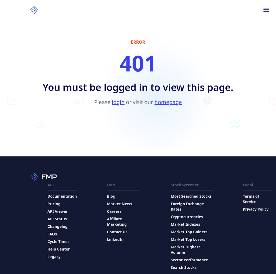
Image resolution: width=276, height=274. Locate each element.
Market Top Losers (188, 239)
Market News (119, 203)
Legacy (54, 256)
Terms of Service (251, 199)
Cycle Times (58, 241)
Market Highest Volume (185, 249)
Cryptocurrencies (187, 216)
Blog (111, 196)
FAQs (52, 234)
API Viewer (57, 211)
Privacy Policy (255, 209)
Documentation (62, 196)
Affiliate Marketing (117, 221)
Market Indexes (185, 224)
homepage (168, 102)
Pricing (54, 203)
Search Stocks (183, 267)
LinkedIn (115, 239)
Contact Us (117, 231)
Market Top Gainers (189, 231)
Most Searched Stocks (191, 196)
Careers (114, 211)
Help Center (58, 249)
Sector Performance (189, 259)
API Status (57, 218)
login (118, 102)
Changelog (57, 226)
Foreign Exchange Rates (187, 206)
